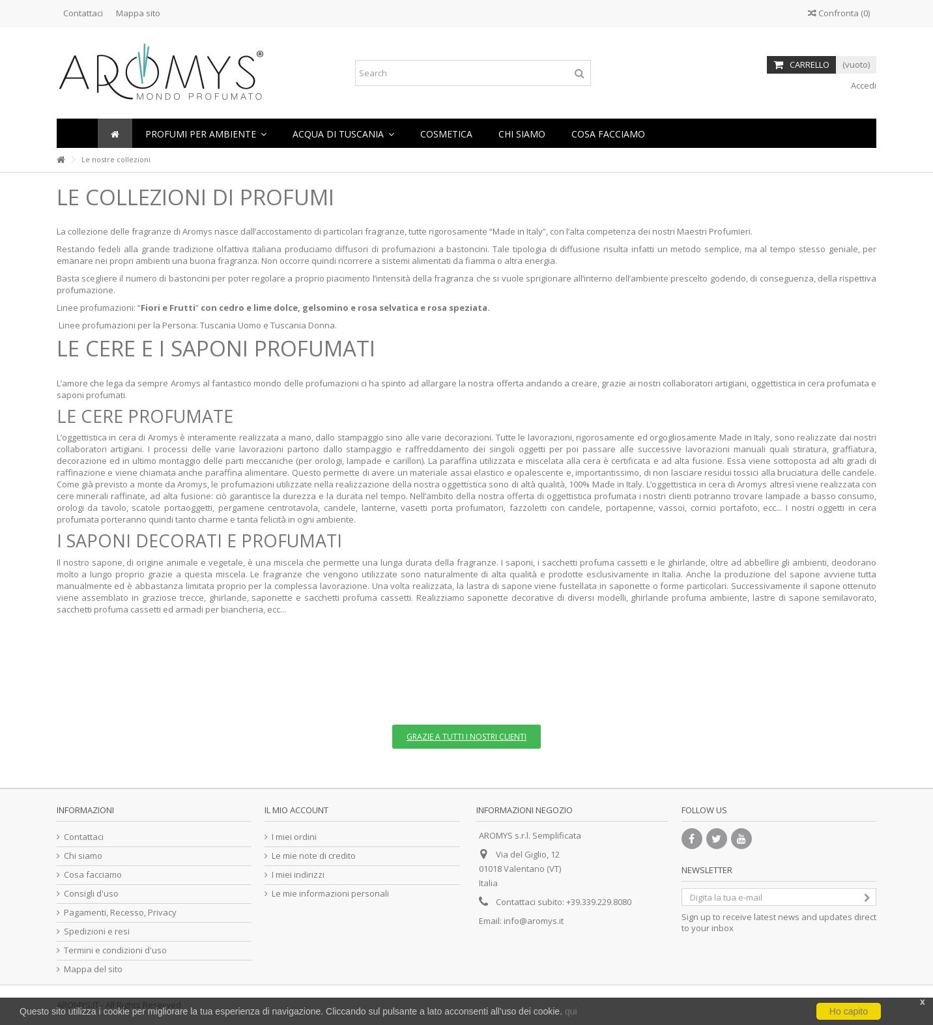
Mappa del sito (93, 969)
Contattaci (83, 13)
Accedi (862, 85)
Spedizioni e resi (97, 931)
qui (571, 1011)
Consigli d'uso (91, 893)
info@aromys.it (534, 921)
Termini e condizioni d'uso (115, 950)
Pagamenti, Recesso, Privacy (120, 912)
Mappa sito (138, 13)
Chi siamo (83, 855)
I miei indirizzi (298, 874)
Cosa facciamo (93, 874)
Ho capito (848, 1011)
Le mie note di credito (314, 855)
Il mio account (296, 810)
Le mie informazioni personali (330, 893)
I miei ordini (294, 837)
